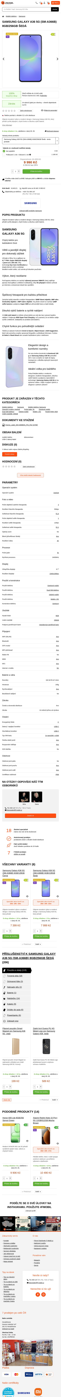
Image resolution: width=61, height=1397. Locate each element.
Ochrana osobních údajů (12, 1259)
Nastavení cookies (40, 1248)
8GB (57, 615)
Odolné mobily (24, 411)
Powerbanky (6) (12, 1015)
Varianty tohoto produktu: (10, 135)
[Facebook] (38, 1294)
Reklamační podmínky (11, 1248)
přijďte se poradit (19, 854)
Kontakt (6, 1240)
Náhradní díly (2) (12, 987)
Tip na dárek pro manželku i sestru (9, 1295)
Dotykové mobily (44, 409)
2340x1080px (54, 573)
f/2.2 (57, 527)
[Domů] (3, 16)
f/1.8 (57, 514)
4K (58, 541)
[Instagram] (43, 1294)
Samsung (22, 16)
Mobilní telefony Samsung (37, 407)
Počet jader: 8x (29, 409)
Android (56, 493)
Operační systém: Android (11, 409)
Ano (57, 536)
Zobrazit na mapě (8, 1329)
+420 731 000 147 (31, 193)
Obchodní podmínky (10, 1246)
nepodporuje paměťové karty (49, 624)
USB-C (56, 726)
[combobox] (30, 140)
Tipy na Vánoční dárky (9, 1278)
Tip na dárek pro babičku (9, 1286)
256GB (56, 620)
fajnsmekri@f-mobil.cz (13, 810)
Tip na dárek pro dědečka (9, 1290)
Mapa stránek (8, 1261)
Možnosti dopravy (52, 131)
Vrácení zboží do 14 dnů (12, 1256)
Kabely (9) (9, 1004)
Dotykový (55, 603)
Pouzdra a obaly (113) (15, 970)
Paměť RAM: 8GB (51, 411)
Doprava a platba (9, 1243)
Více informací (7, 125)
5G (58, 668)
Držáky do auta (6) (13, 1009)
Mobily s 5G (37, 411)
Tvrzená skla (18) (12, 976)
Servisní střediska (10, 1251)
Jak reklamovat (9, 1253)
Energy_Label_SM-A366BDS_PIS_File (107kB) (20, 425)
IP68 (57, 774)
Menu (55, 3)
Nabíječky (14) (11, 998)
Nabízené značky (40, 1243)
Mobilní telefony (11, 16)
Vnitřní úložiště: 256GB (10, 414)
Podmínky (43, 96)
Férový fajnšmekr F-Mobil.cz (43, 1240)
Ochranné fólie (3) (13, 981)
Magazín (37, 1260)
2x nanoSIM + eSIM (52, 735)
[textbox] (30, 140)
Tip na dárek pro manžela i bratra (9, 1300)
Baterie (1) (9, 993)
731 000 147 (18, 808)
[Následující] (57, 59)
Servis (36, 1265)
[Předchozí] (3, 59)
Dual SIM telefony (8, 411)
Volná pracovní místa (41, 1246)
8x (58, 553)
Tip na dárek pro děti (11, 1282)
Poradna (37, 1263)
